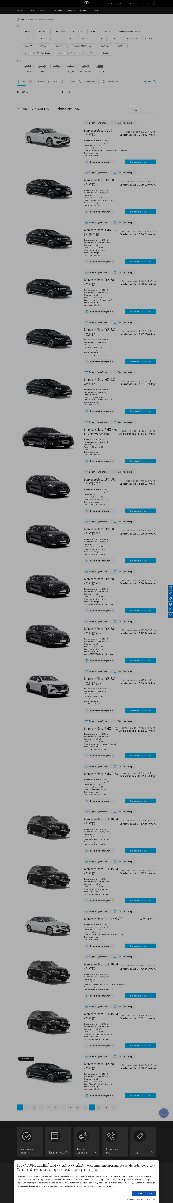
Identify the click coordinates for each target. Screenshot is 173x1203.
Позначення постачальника (135, 1199)
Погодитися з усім (144, 1193)
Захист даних (151, 1199)
